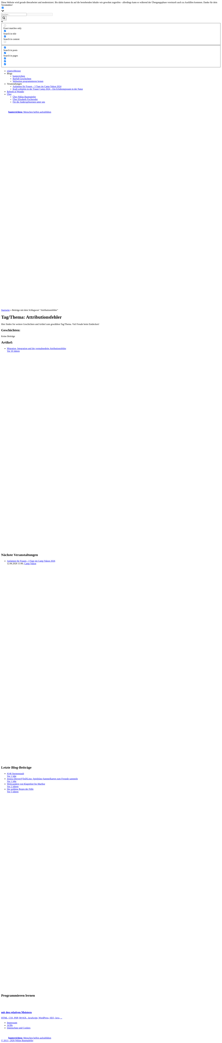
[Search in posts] (5, 47)
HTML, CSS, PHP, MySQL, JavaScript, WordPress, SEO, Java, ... (111, 1012)
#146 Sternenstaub (114, 775)
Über (9, 94)
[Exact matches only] (5, 25)
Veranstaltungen (14, 84)
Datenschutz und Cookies (19, 1028)
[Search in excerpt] (5, 42)
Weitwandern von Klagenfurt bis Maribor (114, 785)
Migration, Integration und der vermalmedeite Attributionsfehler (114, 349)
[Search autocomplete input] (40, 14)
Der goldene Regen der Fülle (114, 790)
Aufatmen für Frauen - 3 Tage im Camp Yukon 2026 (31, 561)
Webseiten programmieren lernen (28, 81)
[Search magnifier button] (4, 18)
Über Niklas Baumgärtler (24, 97)
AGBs (10, 1025)
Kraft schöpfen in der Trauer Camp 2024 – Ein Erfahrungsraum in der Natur (48, 89)
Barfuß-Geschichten (22, 78)
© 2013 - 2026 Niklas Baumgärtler (17, 1040)
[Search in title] (5, 31)
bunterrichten (19, 76)
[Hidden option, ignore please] (5, 58)
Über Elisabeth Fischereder (25, 99)
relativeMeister (14, 71)
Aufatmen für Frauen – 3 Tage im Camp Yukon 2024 (37, 86)
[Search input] (14, 14)
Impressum (12, 1022)
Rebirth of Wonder (15, 91)
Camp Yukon (30, 563)
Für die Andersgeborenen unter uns (29, 102)
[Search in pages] (5, 53)
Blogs (9, 73)
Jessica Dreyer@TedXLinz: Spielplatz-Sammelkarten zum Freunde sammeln (114, 780)
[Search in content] (5, 36)
